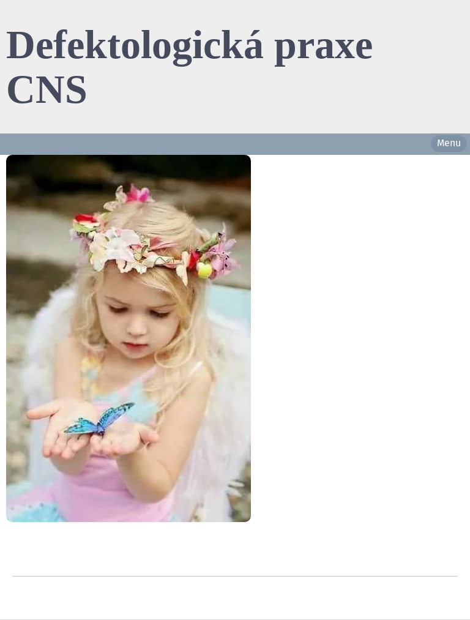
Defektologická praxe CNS (189, 66)
